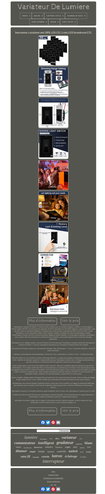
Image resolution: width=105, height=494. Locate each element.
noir (89, 447)
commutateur (25, 443)
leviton (88, 452)
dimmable (36, 457)
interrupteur (53, 461)
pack (82, 452)
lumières (58, 447)
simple (33, 451)
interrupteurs (43, 439)
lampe (41, 451)
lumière (30, 437)
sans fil (25, 456)
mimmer (82, 447)
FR (55, 485)
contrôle (61, 451)
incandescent (27, 447)
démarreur (38, 447)
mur (75, 447)
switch (73, 451)
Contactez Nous (53, 475)
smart (18, 447)
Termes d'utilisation (53, 481)
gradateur (65, 442)
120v (80, 439)
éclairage (71, 456)
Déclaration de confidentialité (53, 478)
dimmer (21, 451)
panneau (79, 444)
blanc (89, 443)
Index (53, 471)
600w (51, 439)
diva (57, 438)
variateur (69, 437)
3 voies (83, 457)
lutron (57, 456)
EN (52, 485)
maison (50, 451)
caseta (45, 456)
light (68, 447)
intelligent (46, 443)
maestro (49, 447)
